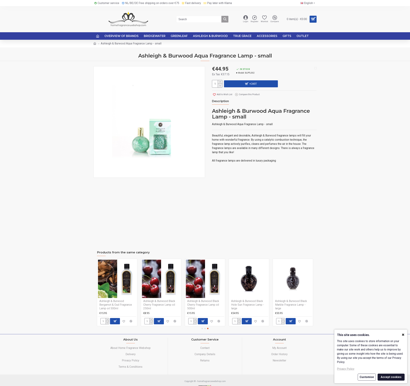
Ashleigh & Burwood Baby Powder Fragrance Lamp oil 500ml (204, 297)
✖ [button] (403, 335)
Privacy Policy (345, 368)
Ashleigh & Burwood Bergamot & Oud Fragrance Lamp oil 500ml (291, 297)
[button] (202, 321)
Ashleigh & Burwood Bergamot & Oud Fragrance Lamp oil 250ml (247, 297)
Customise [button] (367, 377)
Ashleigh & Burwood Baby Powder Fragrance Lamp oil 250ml (160, 297)
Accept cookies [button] (391, 377)
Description (220, 100)
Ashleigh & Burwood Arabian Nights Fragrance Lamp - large (117, 295)
